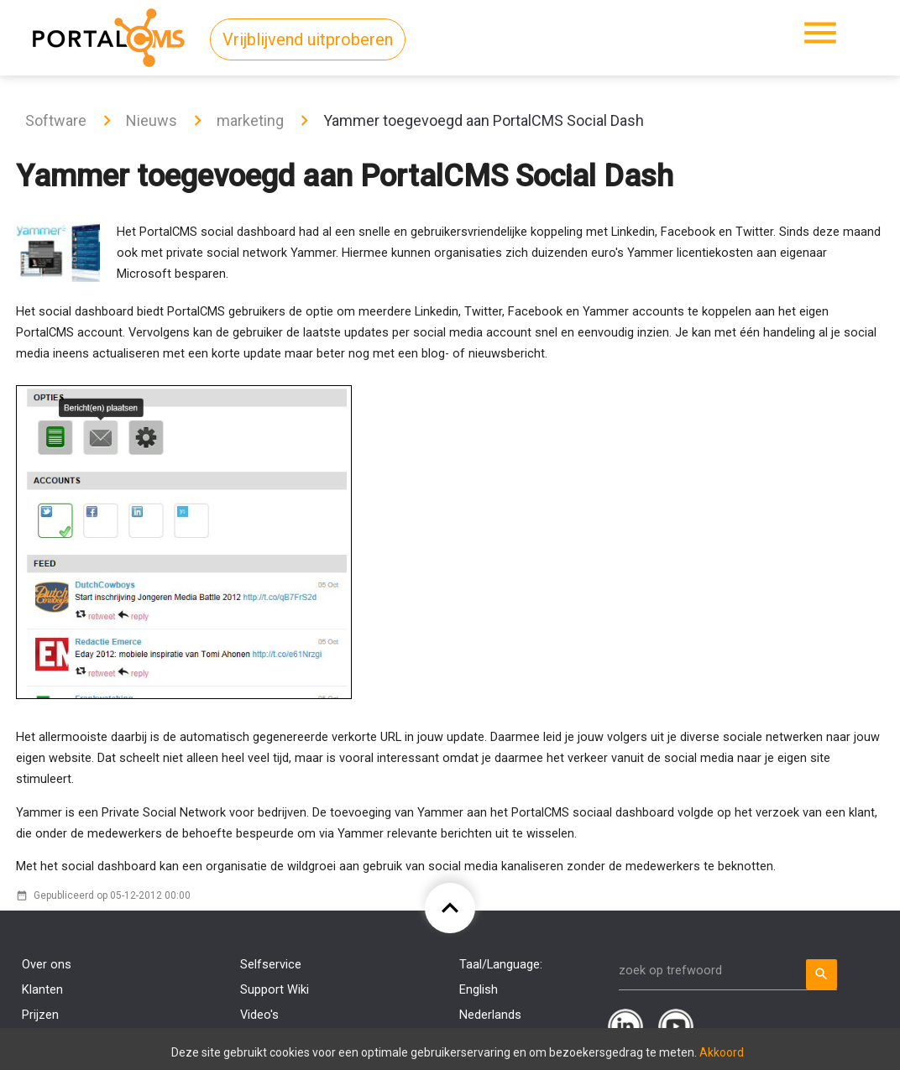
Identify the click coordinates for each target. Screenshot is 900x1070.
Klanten (42, 990)
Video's (259, 1015)
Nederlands (490, 1015)
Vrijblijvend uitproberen (307, 39)
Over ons (46, 965)
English (478, 990)
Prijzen (40, 1015)
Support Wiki (274, 990)
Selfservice (270, 965)
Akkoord (721, 1052)
